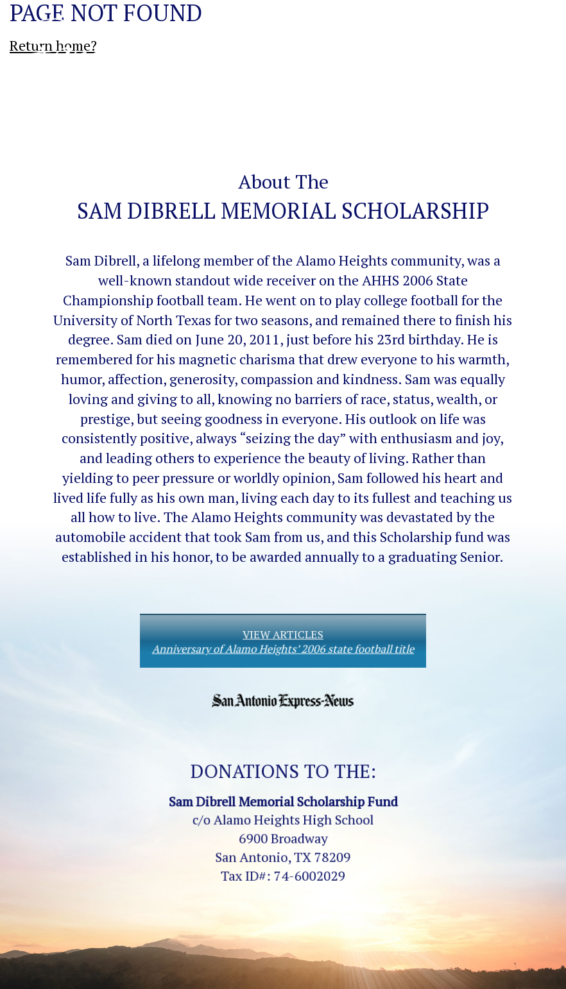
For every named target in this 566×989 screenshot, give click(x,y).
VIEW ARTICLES (283, 641)
